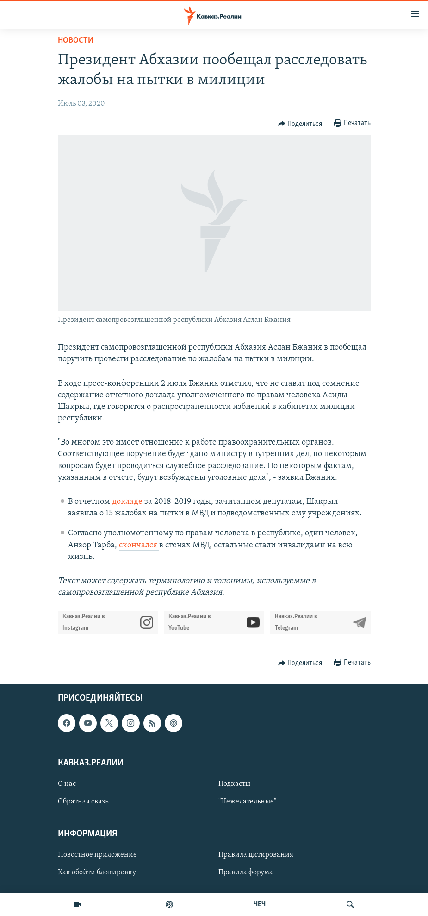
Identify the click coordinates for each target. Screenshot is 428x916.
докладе (128, 501)
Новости (75, 40)
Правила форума (245, 873)
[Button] (300, 124)
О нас (67, 784)
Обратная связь (83, 801)
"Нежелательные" (247, 801)
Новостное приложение (97, 855)
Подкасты (234, 784)
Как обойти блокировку (97, 873)
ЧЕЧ (260, 904)
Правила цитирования (255, 855)
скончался (139, 545)
